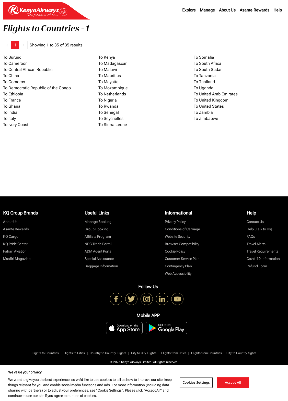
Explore (189, 10)
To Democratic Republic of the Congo (37, 87)
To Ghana (11, 106)
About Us (227, 10)
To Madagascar (112, 63)
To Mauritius (109, 75)
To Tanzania (205, 75)
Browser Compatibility (182, 244)
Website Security (177, 236)
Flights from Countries (206, 353)
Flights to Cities (74, 353)
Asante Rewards (254, 10)
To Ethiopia (13, 94)
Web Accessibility (178, 273)
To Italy (9, 118)
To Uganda (203, 87)
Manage (207, 10)
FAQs (251, 236)
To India (10, 112)
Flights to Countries (45, 353)
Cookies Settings (196, 382)
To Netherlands (112, 94)
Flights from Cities (173, 353)
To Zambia (203, 112)
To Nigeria (107, 100)
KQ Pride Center (15, 244)
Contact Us (255, 222)
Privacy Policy (175, 222)
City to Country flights (241, 353)
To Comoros (14, 81)
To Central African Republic (27, 69)
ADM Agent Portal (98, 251)
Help (277, 10)
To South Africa (207, 63)
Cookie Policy (175, 251)
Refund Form (257, 266)
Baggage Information (101, 266)
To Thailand (204, 81)
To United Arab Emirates (216, 94)
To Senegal (108, 112)
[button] (7, 45)
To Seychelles (110, 118)
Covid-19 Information (263, 259)
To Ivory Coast (15, 124)
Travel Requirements (262, 251)
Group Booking (96, 229)
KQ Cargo (10, 236)
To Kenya (106, 57)
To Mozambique (113, 87)
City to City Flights (143, 353)
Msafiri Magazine (16, 259)
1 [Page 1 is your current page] (15, 45)
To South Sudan (208, 69)
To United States (209, 106)
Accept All (233, 382)
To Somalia (204, 57)
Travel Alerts (256, 244)
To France (12, 100)
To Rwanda (108, 106)
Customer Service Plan (182, 259)
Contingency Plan (178, 266)
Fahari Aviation (15, 251)
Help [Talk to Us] (259, 229)
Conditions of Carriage (182, 229)
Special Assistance (99, 259)
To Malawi (107, 69)
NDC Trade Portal (98, 244)
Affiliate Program (98, 236)
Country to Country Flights (108, 353)
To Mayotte (108, 81)
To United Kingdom (211, 100)
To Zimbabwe (206, 118)
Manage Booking (98, 222)
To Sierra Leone (112, 124)
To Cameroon (15, 63)
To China (11, 75)
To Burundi (12, 57)
